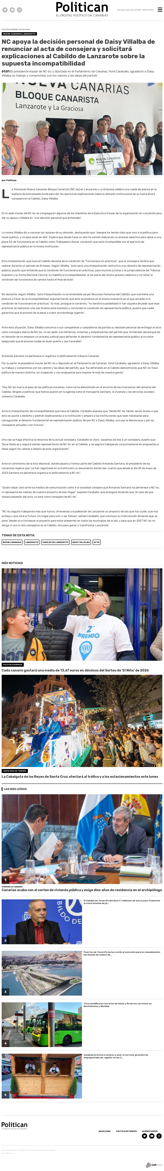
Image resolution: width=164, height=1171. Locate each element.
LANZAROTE (31, 542)
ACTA (96, 542)
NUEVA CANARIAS (12, 542)
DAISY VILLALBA (81, 542)
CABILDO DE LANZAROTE (55, 542)
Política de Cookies (126, 1131)
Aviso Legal (105, 1131)
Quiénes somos (150, 1131)
